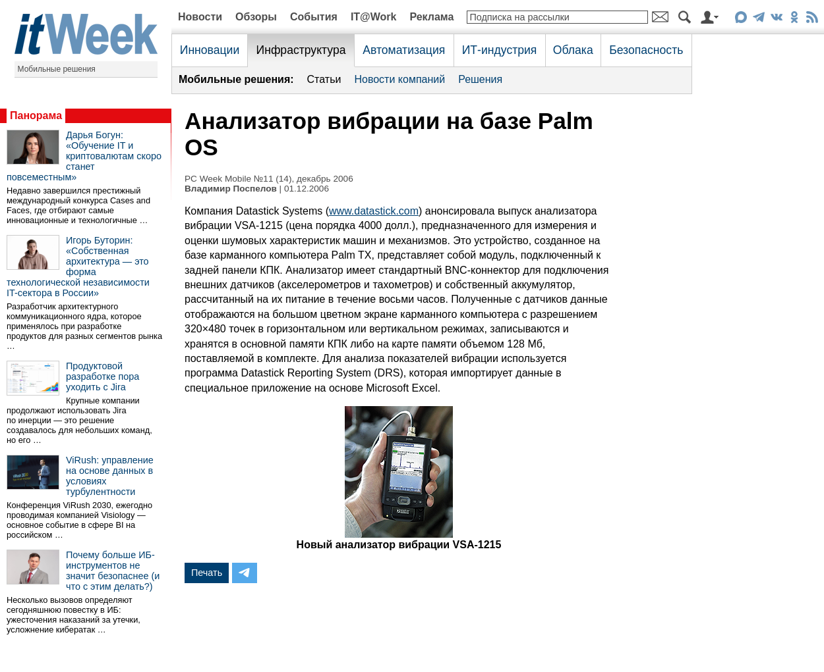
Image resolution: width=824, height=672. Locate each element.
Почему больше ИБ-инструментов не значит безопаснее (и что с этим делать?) (113, 571)
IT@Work (374, 16)
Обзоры (256, 16)
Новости (200, 16)
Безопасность (646, 50)
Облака (573, 50)
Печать (206, 572)
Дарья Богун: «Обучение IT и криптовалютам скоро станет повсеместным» (84, 156)
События (314, 16)
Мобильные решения (57, 69)
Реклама (431, 16)
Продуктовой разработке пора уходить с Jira (102, 376)
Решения (480, 79)
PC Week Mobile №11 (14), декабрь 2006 (269, 179)
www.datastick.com (374, 211)
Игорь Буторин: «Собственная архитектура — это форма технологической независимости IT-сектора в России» (78, 266)
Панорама (36, 115)
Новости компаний (399, 79)
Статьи (324, 79)
